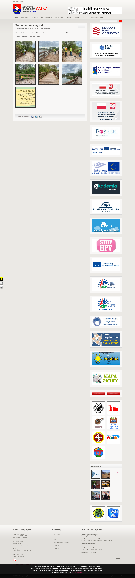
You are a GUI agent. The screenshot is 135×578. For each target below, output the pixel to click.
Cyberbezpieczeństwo (97, 17)
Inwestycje (56, 545)
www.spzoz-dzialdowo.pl (88, 543)
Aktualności (24, 17)
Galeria (69, 17)
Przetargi (56, 548)
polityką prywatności (77, 572)
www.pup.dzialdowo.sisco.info (89, 534)
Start (16, 17)
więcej (118, 558)
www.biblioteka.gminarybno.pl (89, 552)
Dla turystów (59, 17)
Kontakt (77, 17)
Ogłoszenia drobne (59, 537)
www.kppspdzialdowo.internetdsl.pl (91, 538)
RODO (85, 17)
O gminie (35, 17)
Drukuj (81, 26)
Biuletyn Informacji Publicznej (61, 542)
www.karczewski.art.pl (87, 547)
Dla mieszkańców (46, 17)
